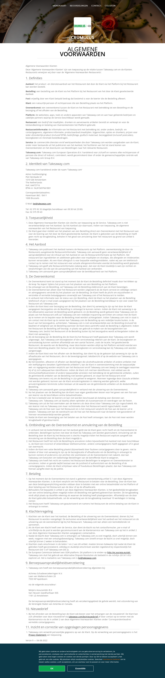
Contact (96, 5)
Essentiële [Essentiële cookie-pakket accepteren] (80, 668)
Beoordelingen (79, 5)
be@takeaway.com (42, 203)
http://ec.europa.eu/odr (119, 552)
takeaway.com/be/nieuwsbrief (84, 616)
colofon (110, 5)
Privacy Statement (38, 634)
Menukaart (59, 5)
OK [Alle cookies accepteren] (51, 668)
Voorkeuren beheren (111, 659)
